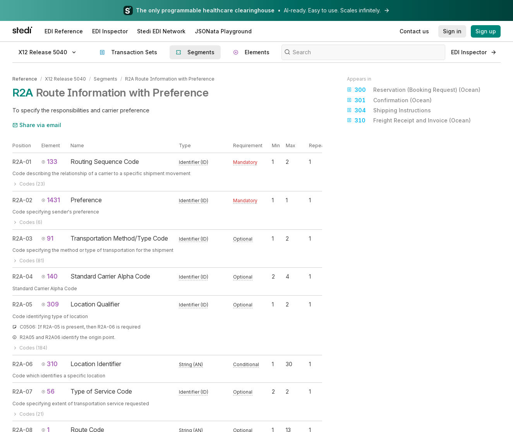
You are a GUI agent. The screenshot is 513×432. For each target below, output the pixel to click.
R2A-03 (22, 238)
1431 (50, 200)
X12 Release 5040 (65, 79)
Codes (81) (28, 260)
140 (49, 276)
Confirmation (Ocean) (389, 100)
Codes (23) (28, 184)
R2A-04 (22, 276)
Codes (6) (27, 222)
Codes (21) (28, 414)
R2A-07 (22, 391)
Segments (105, 79)
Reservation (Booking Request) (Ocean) (413, 90)
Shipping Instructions (389, 110)
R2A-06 (22, 364)
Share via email (36, 125)
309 (50, 304)
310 (49, 364)
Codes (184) (29, 348)
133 (49, 161)
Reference (24, 79)
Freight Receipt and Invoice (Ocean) (409, 120)
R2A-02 (22, 200)
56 (48, 391)
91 (47, 238)
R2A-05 (22, 304)
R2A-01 (21, 161)
